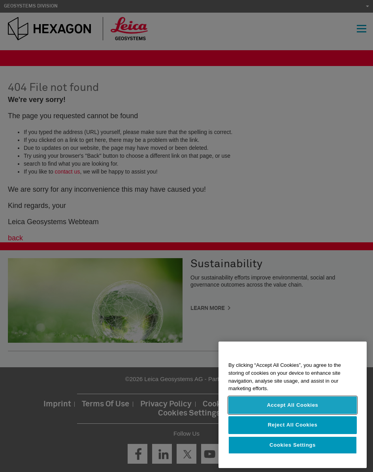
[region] (293, 405)
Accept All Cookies (292, 405)
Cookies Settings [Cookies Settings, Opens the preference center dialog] (292, 445)
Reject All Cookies (293, 425)
